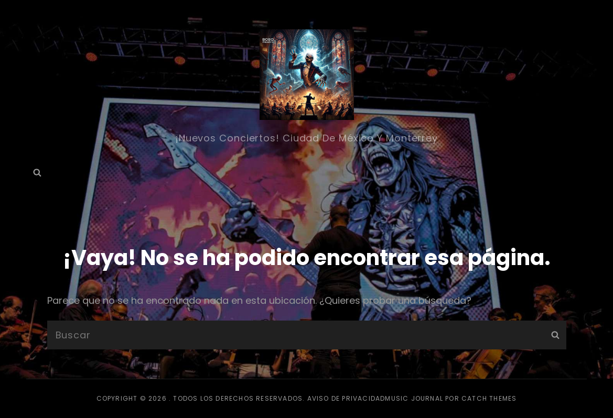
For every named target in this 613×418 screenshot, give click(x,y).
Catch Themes (489, 398)
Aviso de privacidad (346, 398)
